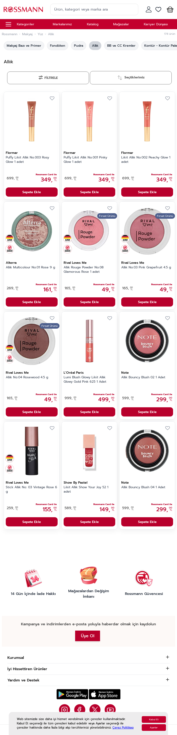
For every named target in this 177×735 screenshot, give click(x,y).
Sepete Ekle (31, 192)
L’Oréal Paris (74, 372)
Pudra (78, 45)
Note (125, 372)
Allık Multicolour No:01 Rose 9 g (30, 267)
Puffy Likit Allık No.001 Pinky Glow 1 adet (85, 159)
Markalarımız (62, 24)
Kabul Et (154, 719)
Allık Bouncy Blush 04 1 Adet (143, 487)
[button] (169, 9)
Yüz (40, 34)
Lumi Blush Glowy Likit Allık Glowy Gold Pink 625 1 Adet (85, 379)
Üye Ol (87, 636)
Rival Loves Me (75, 262)
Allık (95, 45)
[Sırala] (131, 77)
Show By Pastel (75, 482)
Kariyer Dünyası (156, 24)
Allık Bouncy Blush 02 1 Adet (143, 377)
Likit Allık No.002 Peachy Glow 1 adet (145, 159)
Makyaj (27, 34)
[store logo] (23, 9)
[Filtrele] (48, 77)
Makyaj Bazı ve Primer (24, 45)
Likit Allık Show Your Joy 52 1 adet (86, 489)
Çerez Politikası (123, 727)
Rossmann (9, 34)
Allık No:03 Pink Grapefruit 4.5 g (146, 267)
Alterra (11, 262)
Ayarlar (154, 727)
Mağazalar (121, 24)
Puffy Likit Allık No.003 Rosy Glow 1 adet (27, 159)
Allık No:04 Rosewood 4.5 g (27, 377)
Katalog (92, 24)
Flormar (12, 152)
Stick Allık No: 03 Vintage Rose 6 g (31, 489)
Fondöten (57, 45)
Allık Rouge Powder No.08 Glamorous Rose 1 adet (83, 269)
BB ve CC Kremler (121, 45)
